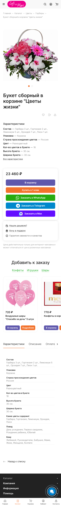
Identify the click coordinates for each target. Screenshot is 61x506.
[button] (29, 86)
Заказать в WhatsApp (30, 198)
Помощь (8, 493)
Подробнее (28, 328)
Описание (35, 344)
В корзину (30, 182)
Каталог (8, 478)
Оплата (50, 344)
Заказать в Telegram (30, 206)
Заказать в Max (30, 214)
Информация (11, 488)
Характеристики (13, 344)
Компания (9, 483)
